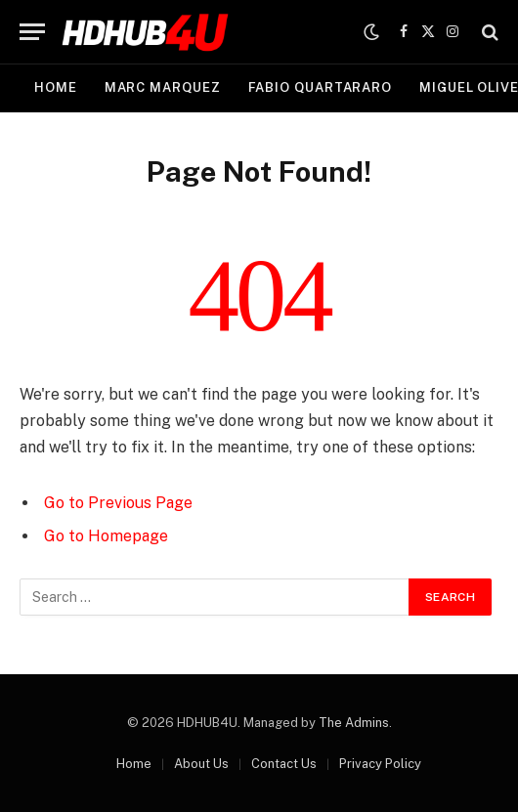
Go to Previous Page (118, 502)
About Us (201, 763)
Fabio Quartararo (320, 87)
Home (55, 87)
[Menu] (32, 32)
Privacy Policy (380, 763)
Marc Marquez (163, 87)
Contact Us (284, 763)
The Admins (354, 722)
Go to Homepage (106, 536)
